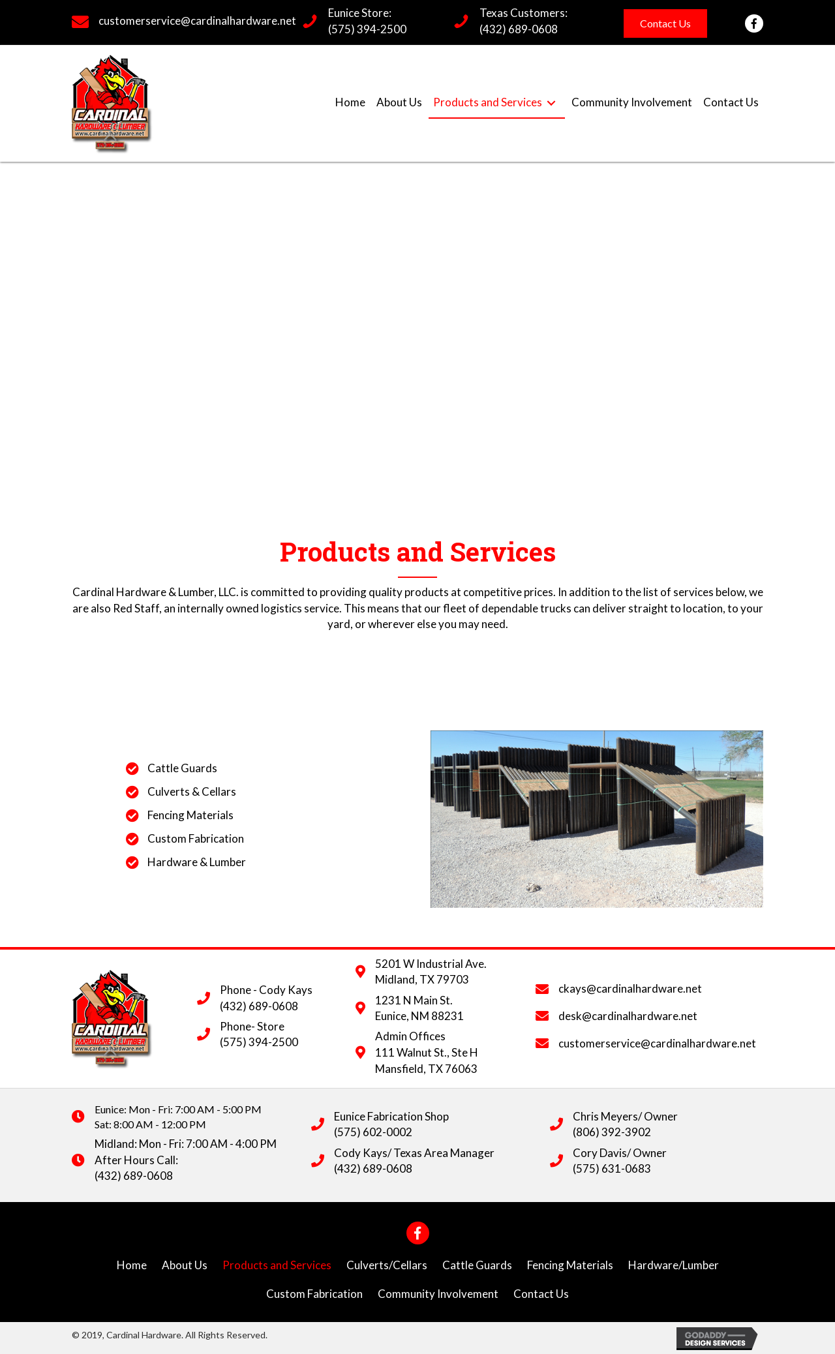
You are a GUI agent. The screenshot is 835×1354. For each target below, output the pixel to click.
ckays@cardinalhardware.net (630, 988)
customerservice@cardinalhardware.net (197, 20)
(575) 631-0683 (612, 1168)
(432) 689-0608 (518, 29)
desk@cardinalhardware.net (627, 1016)
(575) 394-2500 (367, 29)
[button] (665, 23)
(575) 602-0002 (373, 1132)
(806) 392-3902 (612, 1132)
